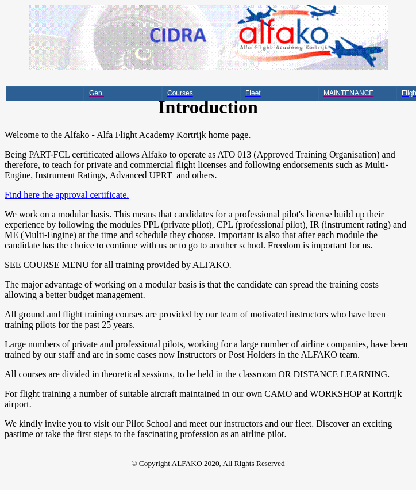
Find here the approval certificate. (67, 195)
